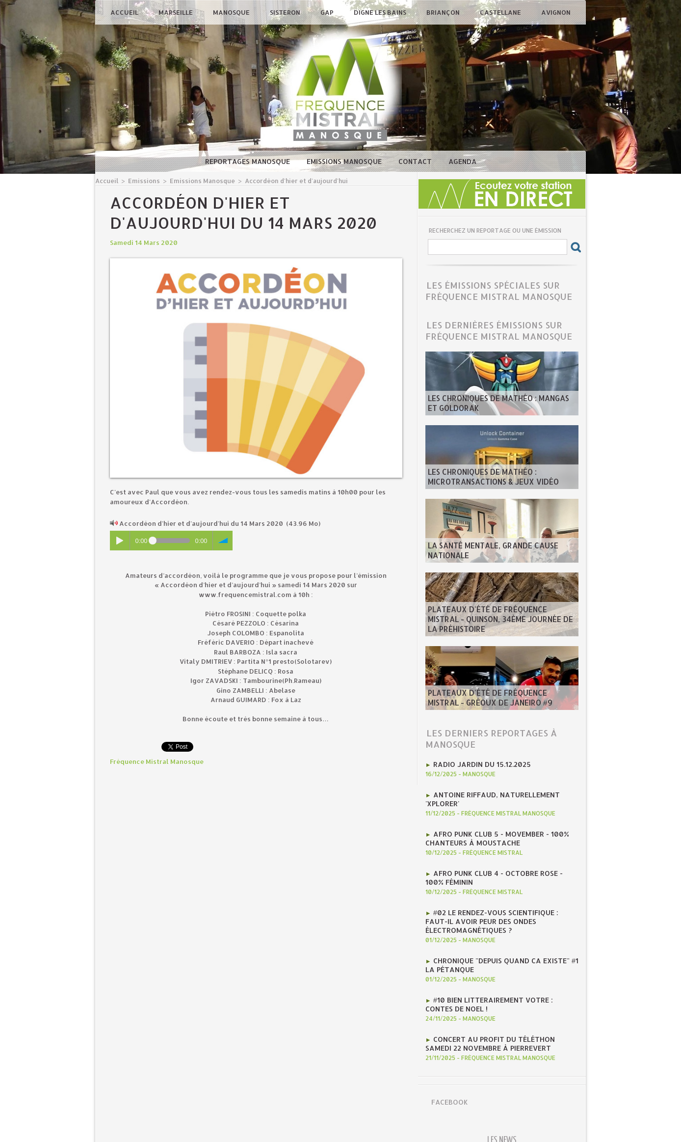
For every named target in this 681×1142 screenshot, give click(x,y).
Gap (327, 12)
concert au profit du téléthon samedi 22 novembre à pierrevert (498, 1028)
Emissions (141, 180)
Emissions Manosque (345, 161)
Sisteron (286, 12)
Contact (416, 161)
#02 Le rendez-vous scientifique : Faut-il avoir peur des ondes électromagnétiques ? (501, 912)
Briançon (443, 12)
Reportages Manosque (248, 161)
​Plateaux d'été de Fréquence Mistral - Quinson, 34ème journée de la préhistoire (501, 626)
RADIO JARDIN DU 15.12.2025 (479, 763)
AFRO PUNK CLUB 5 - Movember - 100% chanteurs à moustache (492, 834)
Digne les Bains (381, 12)
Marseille (176, 12)
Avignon (556, 12)
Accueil (125, 12)
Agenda (462, 161)
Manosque (232, 12)
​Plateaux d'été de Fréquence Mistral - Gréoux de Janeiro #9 (497, 699)
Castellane (501, 12)
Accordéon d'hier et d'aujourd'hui (282, 180)
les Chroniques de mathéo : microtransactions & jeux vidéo (486, 479)
